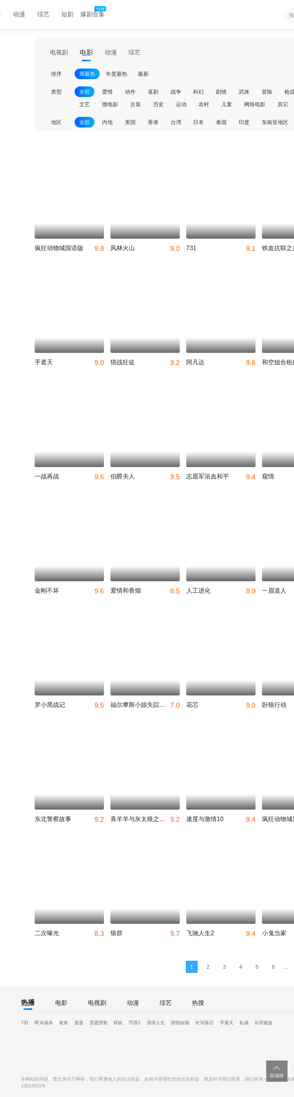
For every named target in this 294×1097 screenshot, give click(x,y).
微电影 (110, 104)
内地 (107, 122)
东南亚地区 (275, 122)
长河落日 (204, 1022)
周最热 (87, 74)
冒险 (267, 92)
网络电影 (254, 104)
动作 (130, 92)
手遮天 (226, 1022)
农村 (203, 104)
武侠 (244, 92)
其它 (283, 104)
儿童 (226, 104)
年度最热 (116, 74)
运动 (181, 104)
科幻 (198, 92)
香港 (153, 122)
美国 (130, 122)
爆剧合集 (92, 13)
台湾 (176, 122)
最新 (143, 74)
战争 (176, 92)
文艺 (84, 104)
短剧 (67, 14)
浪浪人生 (156, 1022)
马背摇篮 (263, 1022)
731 (25, 1022)
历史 (158, 104)
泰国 (221, 122)
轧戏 (244, 1022)
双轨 (118, 1022)
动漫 (19, 14)
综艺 (43, 14)
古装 (135, 104)
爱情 (107, 92)
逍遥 (78, 1022)
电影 (86, 52)
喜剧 (153, 92)
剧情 (221, 92)
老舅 (63, 1022)
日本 (198, 122)
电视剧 (59, 52)
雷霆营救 (98, 1022)
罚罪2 (135, 1022)
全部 (84, 92)
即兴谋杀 (44, 1022)
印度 (244, 122)
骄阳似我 (180, 1022)
